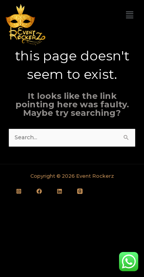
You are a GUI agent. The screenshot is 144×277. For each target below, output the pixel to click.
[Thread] (80, 191)
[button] (129, 15)
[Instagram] (19, 191)
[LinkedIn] (59, 191)
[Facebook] (39, 191)
